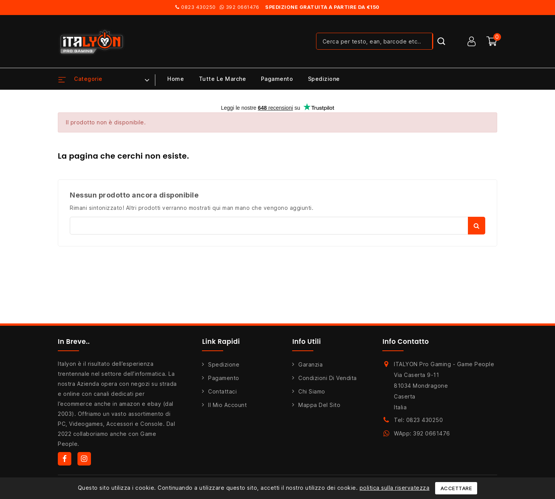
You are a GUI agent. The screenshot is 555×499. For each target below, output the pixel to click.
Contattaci (222, 391)
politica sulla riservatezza (395, 487)
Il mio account (227, 405)
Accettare (456, 488)
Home (175, 78)
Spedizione (324, 78)
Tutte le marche (222, 78)
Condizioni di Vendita (327, 378)
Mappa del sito (319, 405)
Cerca (476, 225)
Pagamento (277, 78)
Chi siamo (311, 391)
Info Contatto (405, 341)
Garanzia (310, 364)
